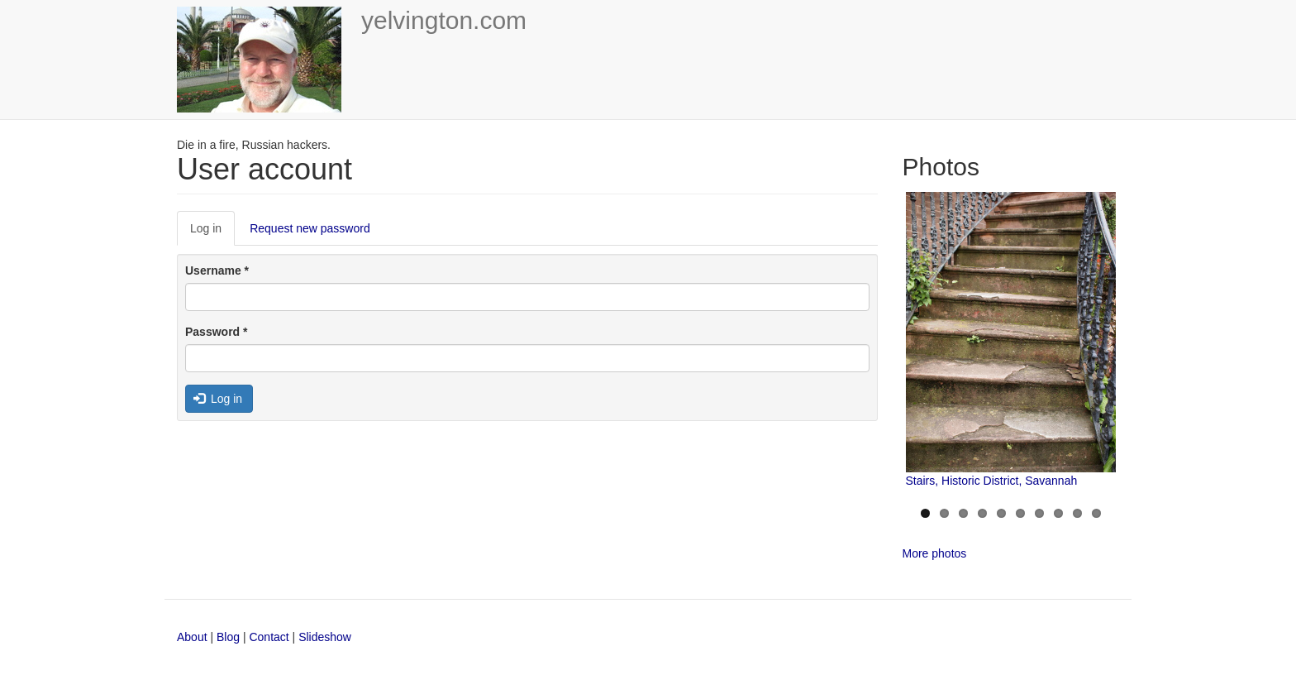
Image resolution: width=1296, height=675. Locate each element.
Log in (212, 233)
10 (1096, 513)
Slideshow (324, 637)
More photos (935, 553)
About (192, 637)
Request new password (310, 228)
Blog (228, 637)
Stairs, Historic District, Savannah (992, 480)
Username (217, 270)
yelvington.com (443, 20)
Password (216, 331)
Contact (270, 637)
